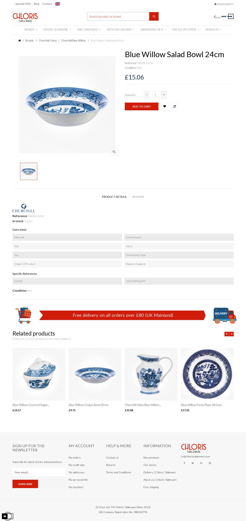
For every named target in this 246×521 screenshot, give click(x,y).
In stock (17, 221)
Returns (111, 464)
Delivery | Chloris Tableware (160, 472)
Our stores (150, 464)
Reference (130, 63)
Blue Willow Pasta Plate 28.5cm (201, 405)
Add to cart (141, 106)
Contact (47, 3)
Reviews (138, 196)
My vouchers (76, 487)
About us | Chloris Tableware (160, 479)
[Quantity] (155, 95)
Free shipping (151, 487)
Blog (36, 3)
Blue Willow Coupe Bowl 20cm (88, 405)
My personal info (78, 479)
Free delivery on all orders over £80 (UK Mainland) (123, 315)
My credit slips (77, 464)
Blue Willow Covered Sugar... (30, 405)
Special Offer (23, 3)
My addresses (77, 472)
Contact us (112, 457)
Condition (130, 67)
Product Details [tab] (114, 196)
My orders (75, 457)
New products (151, 457)
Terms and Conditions (118, 472)
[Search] (123, 16)
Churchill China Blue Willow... (143, 405)
